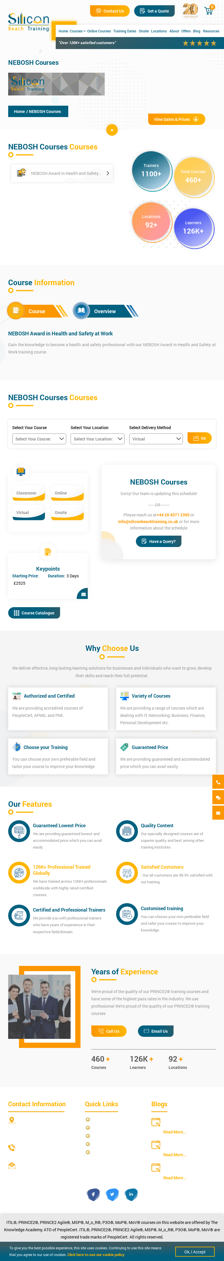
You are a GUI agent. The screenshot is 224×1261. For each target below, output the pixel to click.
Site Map (101, 1128)
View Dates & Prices (177, 119)
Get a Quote (154, 11)
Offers (186, 31)
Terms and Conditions (113, 1136)
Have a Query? (159, 541)
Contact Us (110, 11)
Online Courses (99, 31)
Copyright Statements (113, 1144)
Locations (159, 31)
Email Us (156, 1031)
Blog (196, 31)
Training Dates (124, 31)
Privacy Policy (106, 1119)
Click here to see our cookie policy (96, 1254)
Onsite (144, 31)
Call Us (109, 1031)
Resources (211, 31)
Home (63, 31)
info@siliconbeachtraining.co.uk (148, 521)
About (174, 31)
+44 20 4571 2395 (173, 515)
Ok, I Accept (195, 1252)
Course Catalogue (34, 613)
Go (199, 438)
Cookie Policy (105, 1152)
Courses (78, 31)
